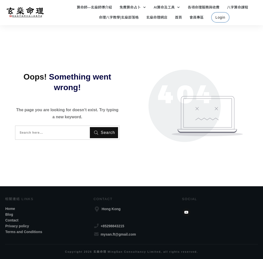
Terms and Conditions (23, 232)
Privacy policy (17, 226)
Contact (11, 220)
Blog (9, 214)
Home (10, 209)
